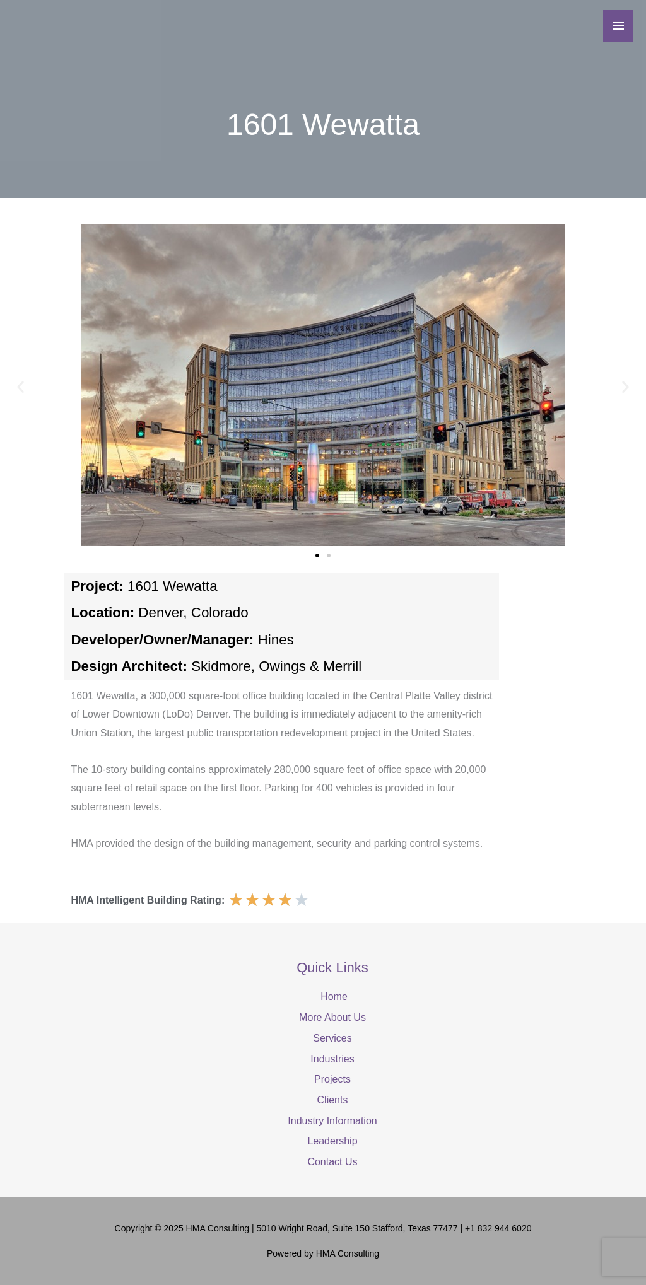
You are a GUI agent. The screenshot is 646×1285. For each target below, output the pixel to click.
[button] (20, 386)
